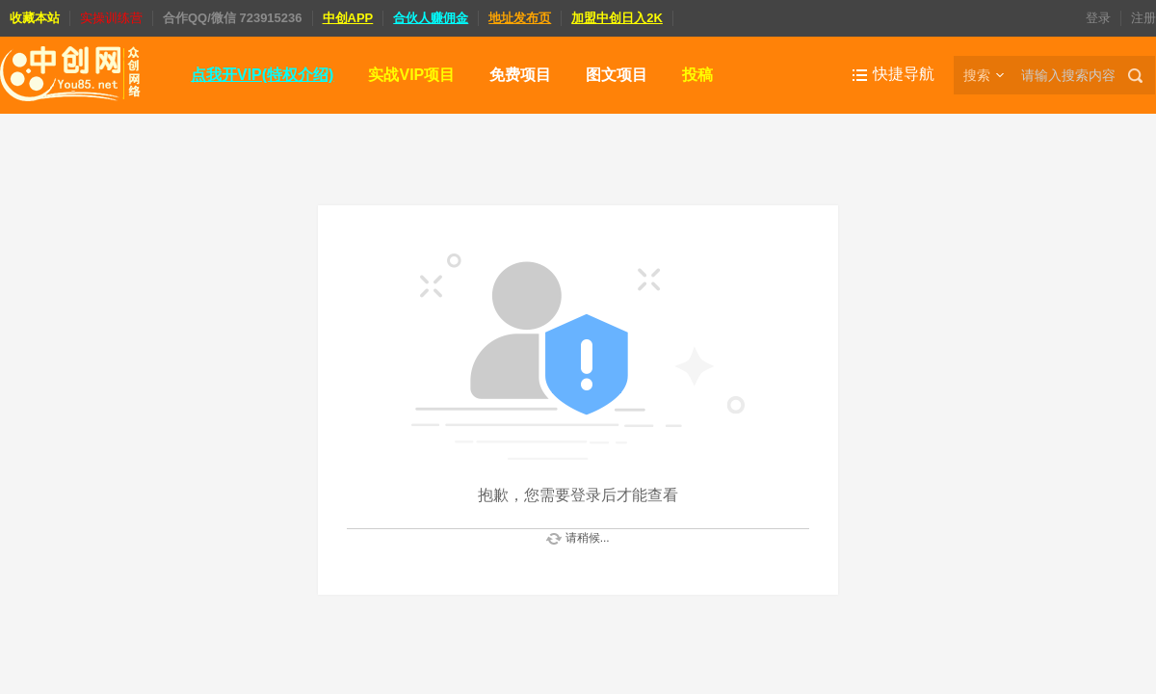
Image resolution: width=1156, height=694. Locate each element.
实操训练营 (111, 18)
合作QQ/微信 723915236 (232, 18)
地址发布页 (519, 18)
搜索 (976, 75)
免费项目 (520, 75)
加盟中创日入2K (617, 18)
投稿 (697, 75)
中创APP (348, 18)
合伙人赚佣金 (430, 18)
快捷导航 (903, 74)
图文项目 (616, 75)
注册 (1143, 18)
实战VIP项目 (411, 75)
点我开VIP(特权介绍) (262, 75)
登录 (1098, 18)
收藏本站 (35, 18)
